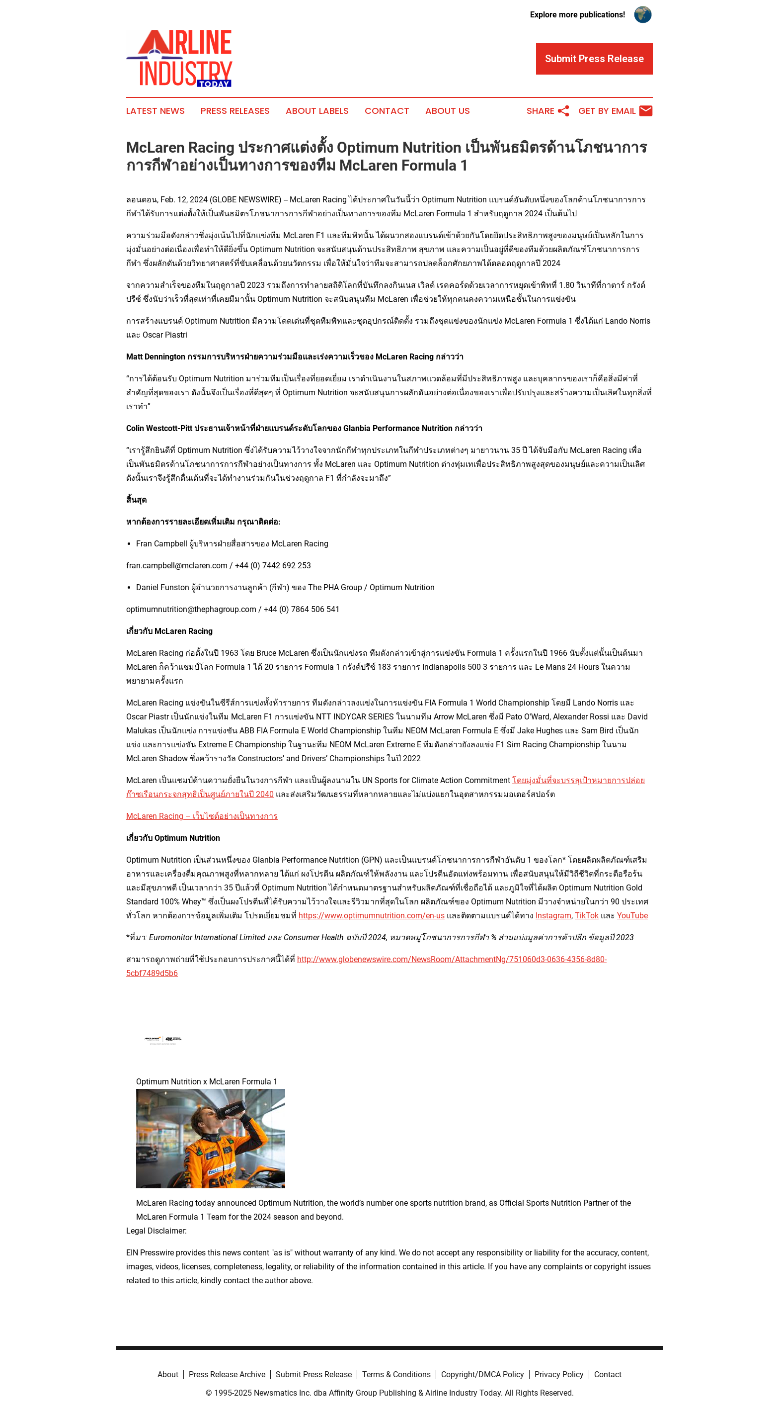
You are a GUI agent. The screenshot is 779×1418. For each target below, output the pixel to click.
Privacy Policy (559, 1374)
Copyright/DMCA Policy (482, 1374)
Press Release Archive (227, 1374)
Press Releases (235, 110)
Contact (387, 110)
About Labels (317, 110)
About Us (447, 110)
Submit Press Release (314, 1374)
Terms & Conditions (396, 1374)
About (167, 1374)
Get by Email (615, 111)
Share (548, 111)
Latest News (155, 110)
